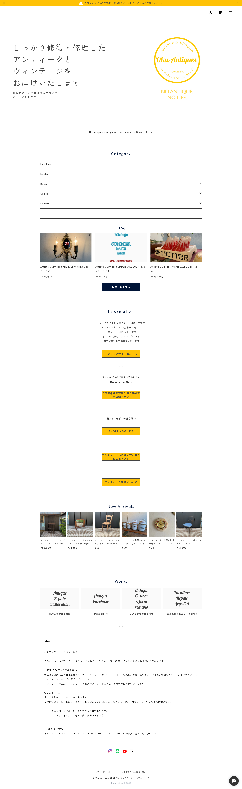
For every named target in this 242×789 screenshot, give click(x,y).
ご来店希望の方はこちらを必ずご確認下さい (121, 395)
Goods (44, 193)
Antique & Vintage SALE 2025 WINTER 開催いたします (121, 132)
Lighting (44, 174)
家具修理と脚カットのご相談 (182, 614)
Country (45, 203)
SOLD (43, 213)
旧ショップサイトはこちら (121, 354)
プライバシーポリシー (106, 772)
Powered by (121, 783)
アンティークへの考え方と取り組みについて (121, 457)
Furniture (45, 164)
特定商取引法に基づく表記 (134, 772)
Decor (43, 183)
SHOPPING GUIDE (121, 431)
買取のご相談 (100, 614)
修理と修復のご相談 (59, 614)
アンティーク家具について (121, 482)
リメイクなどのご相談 (141, 614)
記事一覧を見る (121, 287)
